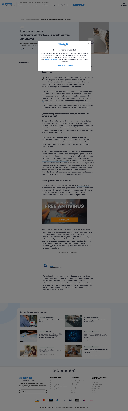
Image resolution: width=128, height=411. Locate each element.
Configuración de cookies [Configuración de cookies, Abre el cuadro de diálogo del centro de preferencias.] (65, 65)
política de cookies (51, 59)
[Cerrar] (89, 43)
